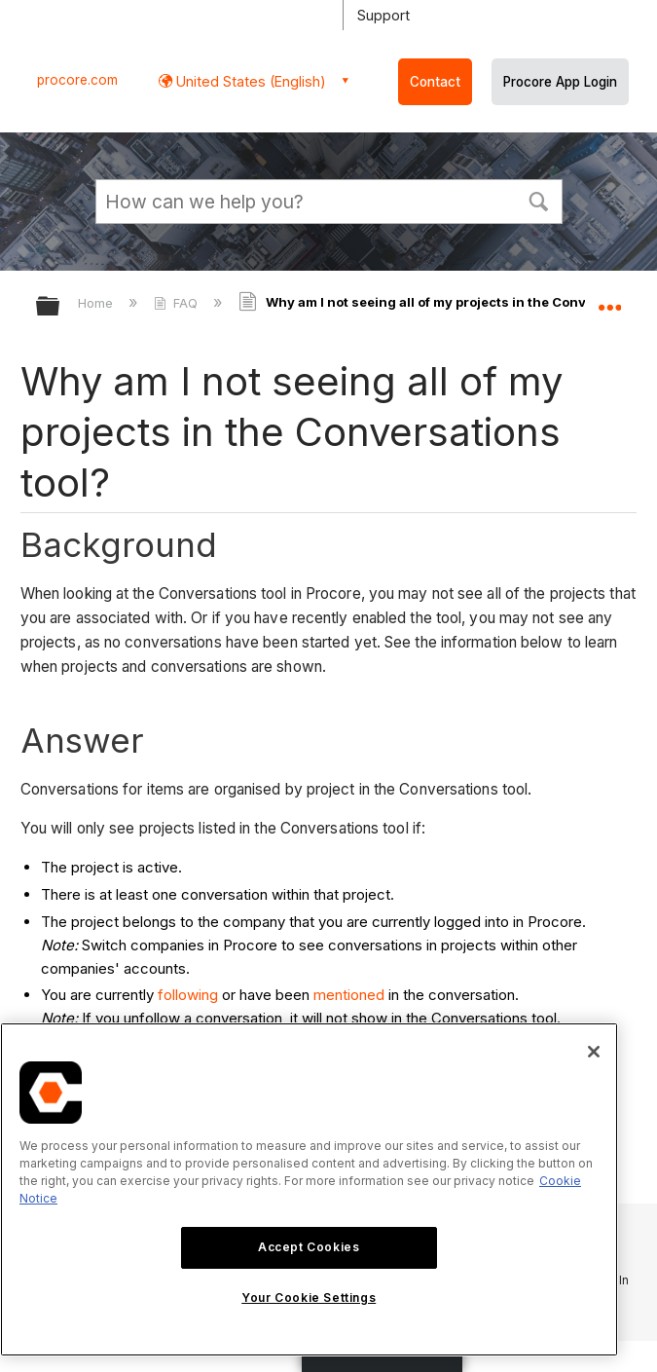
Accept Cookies (308, 1247)
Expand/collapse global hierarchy (60, 307)
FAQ (177, 303)
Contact (435, 82)
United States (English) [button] (249, 81)
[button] (539, 199)
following (188, 994)
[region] (309, 1189)
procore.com (77, 80)
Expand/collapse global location (609, 300)
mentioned (348, 994)
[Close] (593, 1051)
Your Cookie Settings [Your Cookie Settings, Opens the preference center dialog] (308, 1297)
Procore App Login (560, 82)
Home (97, 303)
